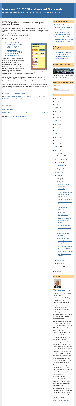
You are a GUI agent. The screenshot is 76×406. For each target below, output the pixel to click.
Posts (57, 85)
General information (13, 55)
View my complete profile (61, 400)
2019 (57, 121)
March (59, 260)
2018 (57, 124)
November (60, 159)
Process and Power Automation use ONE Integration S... (64, 241)
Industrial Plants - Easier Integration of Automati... (64, 187)
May (58, 179)
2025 (57, 101)
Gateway (28, 96)
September (61, 166)
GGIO (33, 96)
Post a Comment (7, 109)
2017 (57, 127)
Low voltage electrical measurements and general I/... (64, 228)
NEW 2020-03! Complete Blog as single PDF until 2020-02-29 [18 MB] (63, 27)
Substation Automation (15, 98)
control (9, 96)
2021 (57, 114)
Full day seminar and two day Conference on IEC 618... (65, 254)
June (59, 175)
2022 (57, 111)
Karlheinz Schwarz (62, 290)
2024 (57, 104)
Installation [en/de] (13, 53)
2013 (57, 140)
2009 (57, 153)
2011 (57, 147)
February (60, 263)
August (59, 169)
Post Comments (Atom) (18, 116)
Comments (58, 89)
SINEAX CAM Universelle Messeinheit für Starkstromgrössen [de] (15, 50)
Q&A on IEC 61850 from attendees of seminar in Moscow (64, 202)
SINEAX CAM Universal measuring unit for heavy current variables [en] (15, 44)
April (58, 182)
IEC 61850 (38, 96)
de (22, 96)
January (60, 267)
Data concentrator (16, 96)
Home (26, 112)
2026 (57, 98)
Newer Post (6, 112)
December (60, 156)
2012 (57, 143)
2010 (57, 150)
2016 (57, 130)
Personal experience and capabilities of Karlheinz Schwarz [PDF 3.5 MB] (61, 34)
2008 (57, 271)
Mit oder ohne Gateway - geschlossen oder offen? (64, 220)
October (60, 162)
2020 (57, 117)
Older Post (45, 112)
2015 (57, 134)
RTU (43, 96)
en (24, 96)
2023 (57, 108)
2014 (57, 137)
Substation (5, 98)
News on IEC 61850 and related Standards (32, 9)
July (58, 172)
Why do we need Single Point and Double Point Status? (64, 194)
